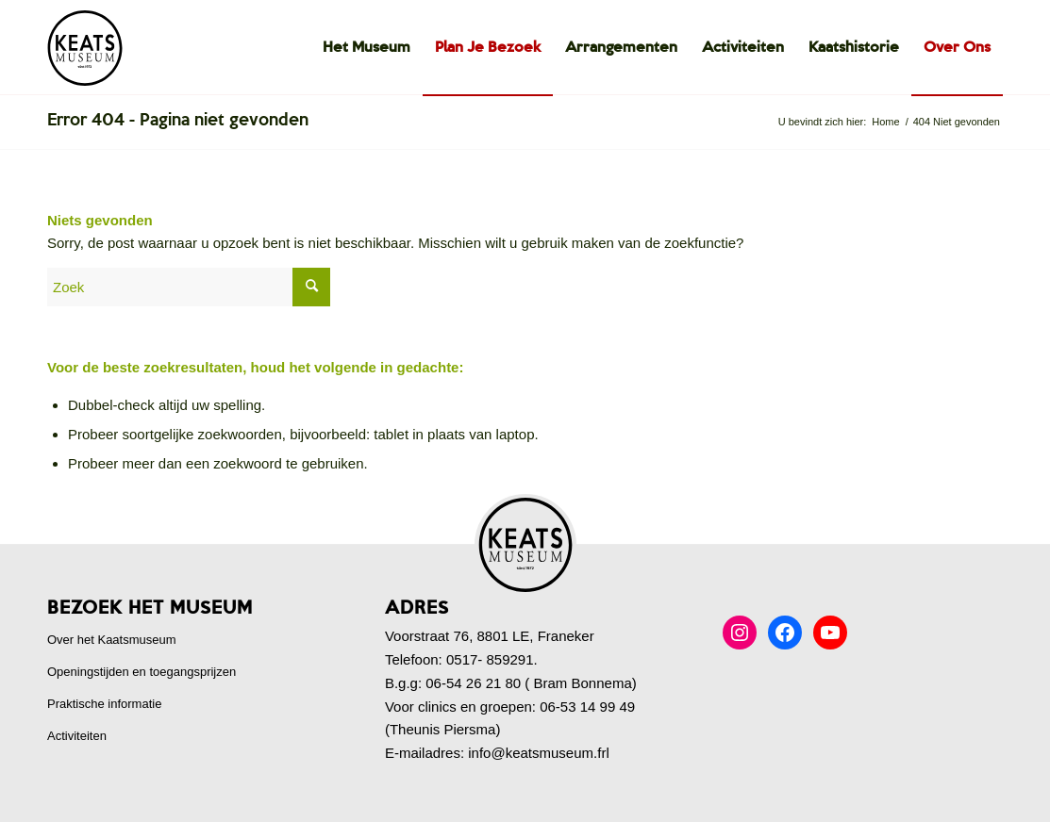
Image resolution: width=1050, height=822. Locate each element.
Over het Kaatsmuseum (111, 640)
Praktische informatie (104, 704)
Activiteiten (77, 736)
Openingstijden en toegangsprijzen (141, 672)
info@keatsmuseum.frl (538, 753)
